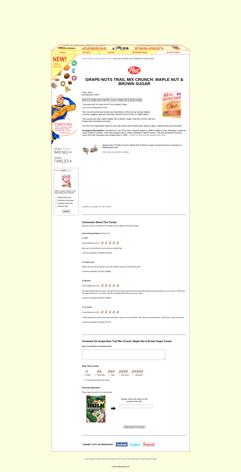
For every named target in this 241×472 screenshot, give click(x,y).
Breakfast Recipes (109, 461)
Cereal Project (173, 52)
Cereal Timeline (100, 58)
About (92, 461)
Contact (99, 461)
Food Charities (146, 461)
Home (62, 52)
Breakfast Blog (139, 52)
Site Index (136, 461)
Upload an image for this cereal (96, 206)
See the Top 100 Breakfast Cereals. (95, 107)
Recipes (87, 52)
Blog (154, 461)
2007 (109, 58)
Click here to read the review (115, 152)
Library (111, 52)
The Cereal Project (124, 461)
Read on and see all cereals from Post (147, 135)
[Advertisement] (120, 23)
